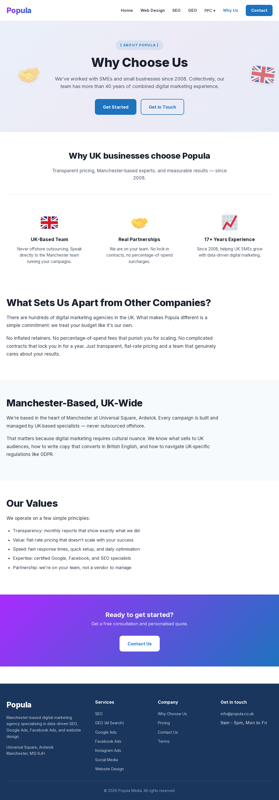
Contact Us (140, 643)
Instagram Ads (108, 750)
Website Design (109, 769)
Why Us (230, 10)
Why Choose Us (172, 713)
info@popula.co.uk (237, 713)
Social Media (106, 759)
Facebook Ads (108, 741)
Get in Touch (162, 107)
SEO (176, 10)
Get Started (115, 107)
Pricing (164, 723)
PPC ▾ (209, 10)
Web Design (152, 10)
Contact (259, 10)
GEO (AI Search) (109, 723)
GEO (192, 10)
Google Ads (106, 732)
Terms (164, 741)
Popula (19, 10)
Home (127, 10)
